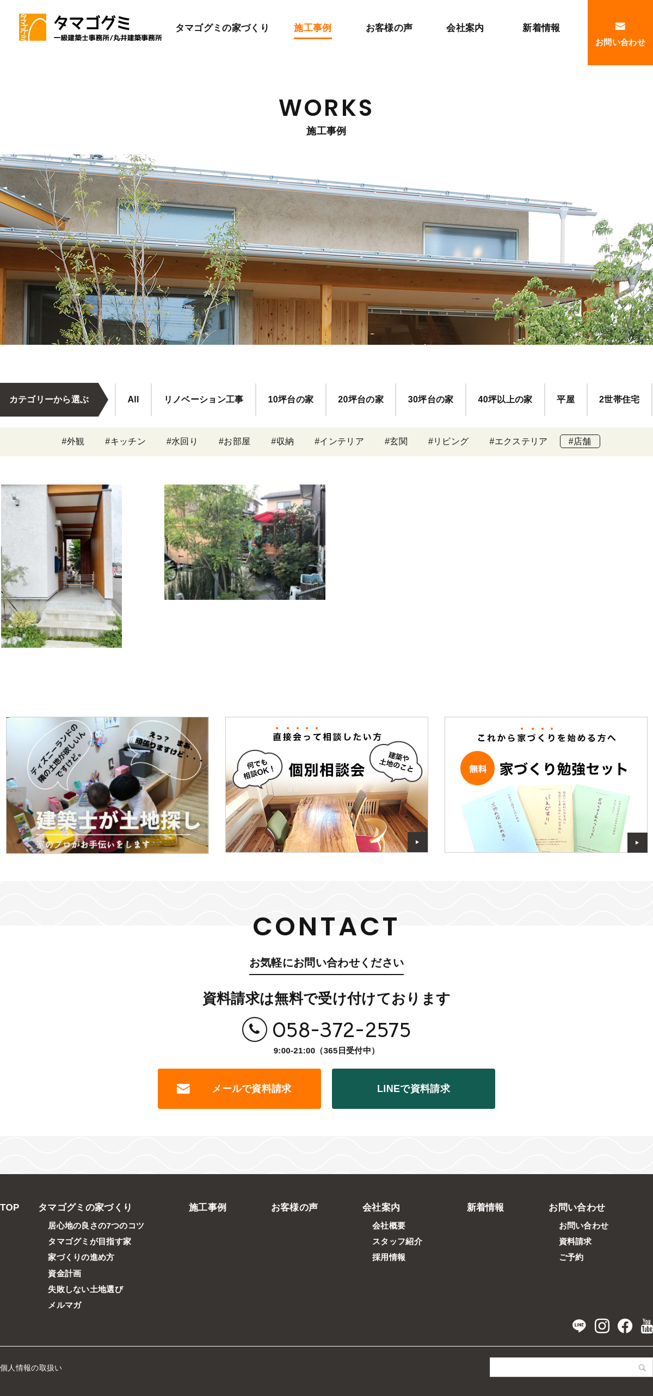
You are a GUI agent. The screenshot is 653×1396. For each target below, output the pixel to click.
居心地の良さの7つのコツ (96, 1225)
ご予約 (571, 1257)
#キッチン (125, 441)
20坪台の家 (361, 399)
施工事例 (207, 1207)
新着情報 (485, 1207)
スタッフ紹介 (397, 1241)
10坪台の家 (291, 399)
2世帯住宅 (619, 399)
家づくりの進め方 (81, 1257)
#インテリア (339, 441)
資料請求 (575, 1241)
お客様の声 (294, 1207)
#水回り (182, 441)
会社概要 (388, 1225)
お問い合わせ (577, 1207)
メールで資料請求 (252, 1088)
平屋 (566, 399)
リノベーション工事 (204, 399)
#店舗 (580, 441)
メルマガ (64, 1305)
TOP (10, 1207)
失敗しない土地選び (85, 1289)
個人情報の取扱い (31, 1367)
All (133, 399)
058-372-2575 (341, 1030)
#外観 (72, 441)
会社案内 (381, 1207)
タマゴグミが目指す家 (89, 1241)
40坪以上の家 (505, 399)
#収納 (282, 441)
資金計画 (64, 1273)
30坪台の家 (431, 399)
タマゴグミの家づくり (85, 1207)
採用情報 (388, 1257)
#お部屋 (234, 441)
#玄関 (396, 441)
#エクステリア (518, 441)
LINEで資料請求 (413, 1088)
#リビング (448, 441)
